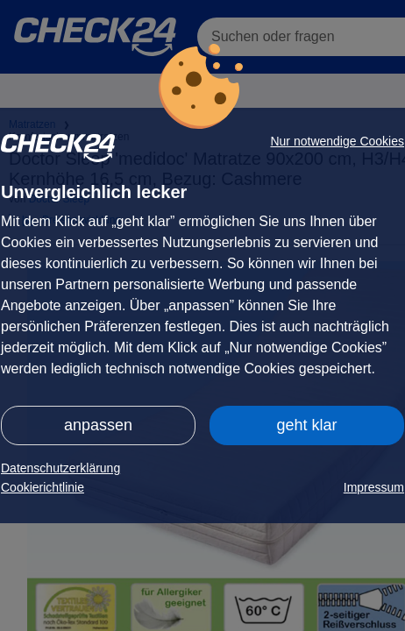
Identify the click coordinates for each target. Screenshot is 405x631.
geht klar (306, 425)
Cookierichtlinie (42, 487)
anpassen (98, 425)
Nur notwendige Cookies (337, 141)
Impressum (374, 487)
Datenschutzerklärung (60, 468)
